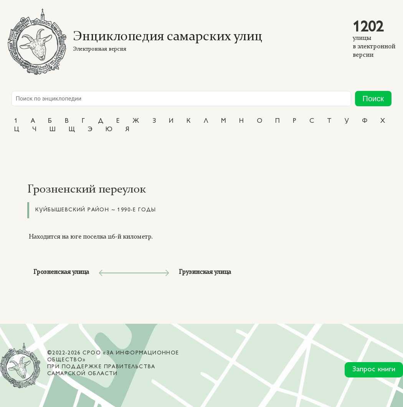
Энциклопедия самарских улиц (167, 37)
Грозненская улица (61, 272)
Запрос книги (373, 369)
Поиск (373, 98)
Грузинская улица (205, 272)
